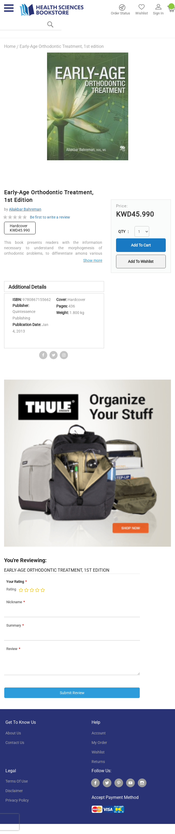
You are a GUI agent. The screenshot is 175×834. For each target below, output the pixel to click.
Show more (92, 260)
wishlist (98, 752)
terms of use (16, 781)
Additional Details (27, 287)
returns (98, 761)
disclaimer (14, 791)
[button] (140, 261)
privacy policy (17, 800)
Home (9, 46)
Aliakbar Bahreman (25, 209)
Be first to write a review (50, 217)
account (99, 733)
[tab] (54, 286)
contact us (14, 742)
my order (99, 742)
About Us (13, 733)
